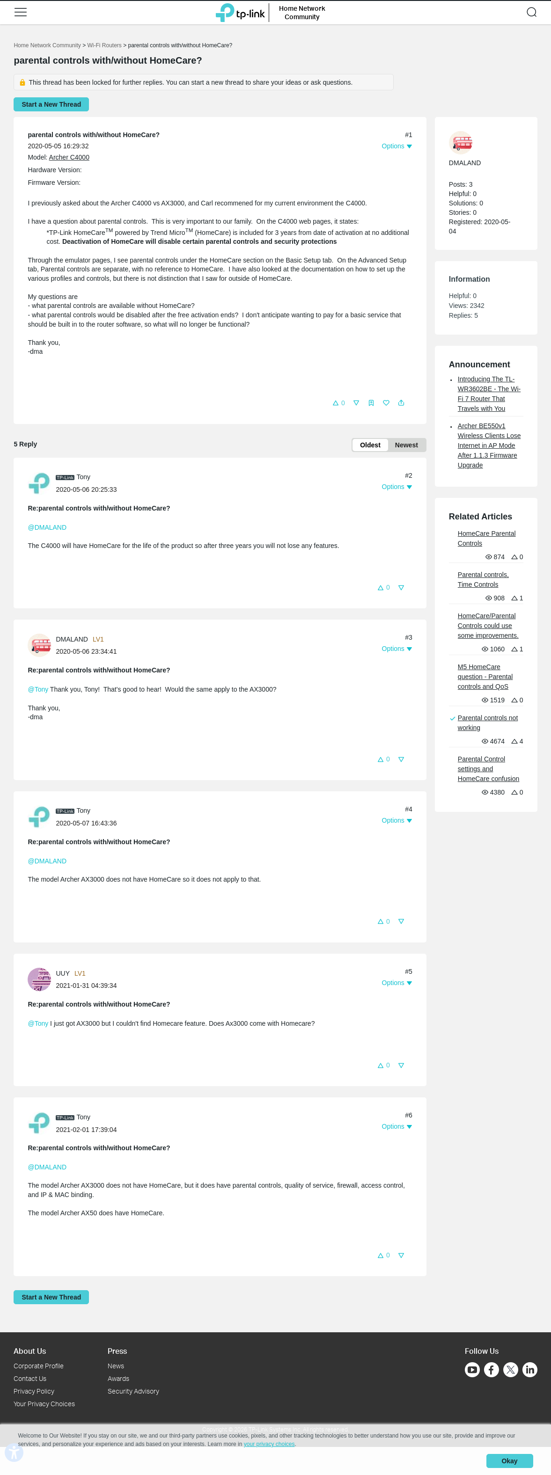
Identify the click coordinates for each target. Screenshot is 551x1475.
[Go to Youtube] (472, 1369)
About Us (30, 1351)
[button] (21, 12)
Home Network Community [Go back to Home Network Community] (47, 45)
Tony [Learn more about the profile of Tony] (83, 477)
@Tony (38, 689)
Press (117, 1351)
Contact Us (30, 1378)
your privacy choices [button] (269, 1444)
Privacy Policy (34, 1391)
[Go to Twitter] (510, 1370)
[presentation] (39, 483)
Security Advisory (133, 1391)
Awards (118, 1378)
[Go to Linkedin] (529, 1369)
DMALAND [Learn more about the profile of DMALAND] (72, 639)
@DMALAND (47, 527)
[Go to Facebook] (491, 1369)
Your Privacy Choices (44, 1404)
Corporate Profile (39, 1366)
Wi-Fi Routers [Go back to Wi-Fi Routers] (105, 45)
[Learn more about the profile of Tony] (42, 482)
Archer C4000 (69, 157)
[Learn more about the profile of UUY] (42, 978)
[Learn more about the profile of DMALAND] (42, 645)
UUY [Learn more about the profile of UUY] (63, 973)
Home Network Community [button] (302, 12)
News (116, 1366)
